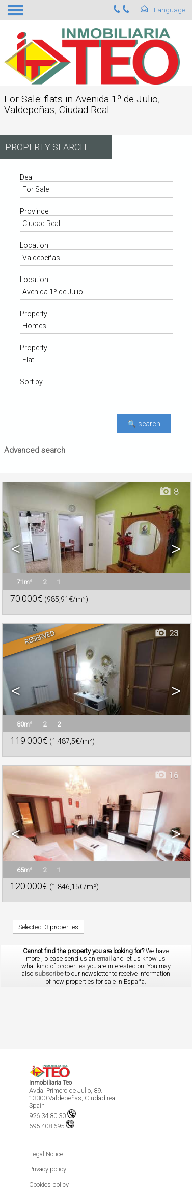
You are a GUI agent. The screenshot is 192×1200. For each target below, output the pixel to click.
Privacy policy (47, 1169)
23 (166, 633)
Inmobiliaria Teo (50, 1082)
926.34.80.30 (52, 1116)
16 (166, 775)
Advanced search (34, 450)
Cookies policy (49, 1184)
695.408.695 (51, 1126)
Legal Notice (46, 1154)
